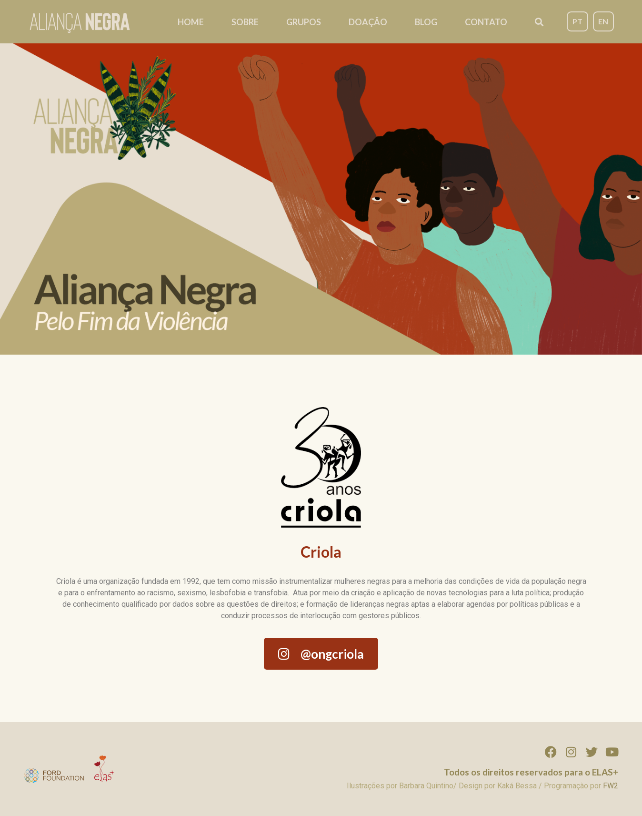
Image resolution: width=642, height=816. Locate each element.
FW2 (610, 785)
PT (577, 21)
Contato (486, 22)
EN (603, 21)
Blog (426, 22)
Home (191, 22)
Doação (368, 22)
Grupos (303, 22)
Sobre (245, 22)
